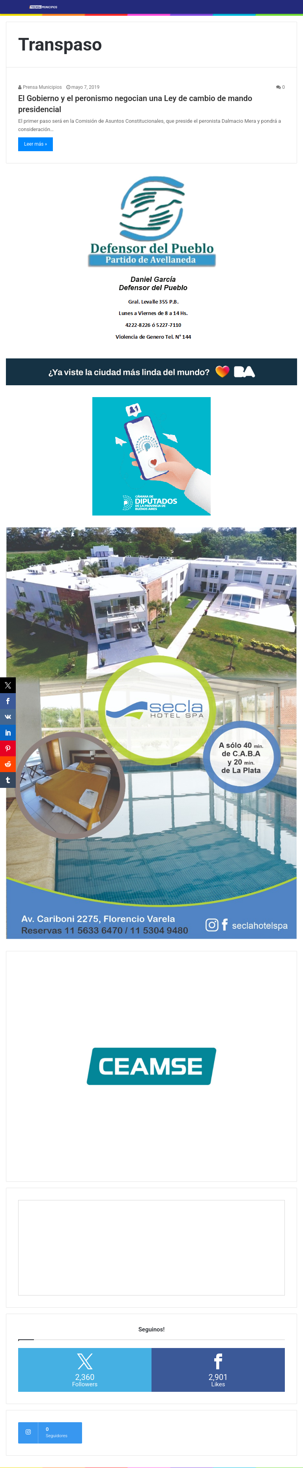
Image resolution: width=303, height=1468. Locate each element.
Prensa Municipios (40, 87)
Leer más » (35, 144)
